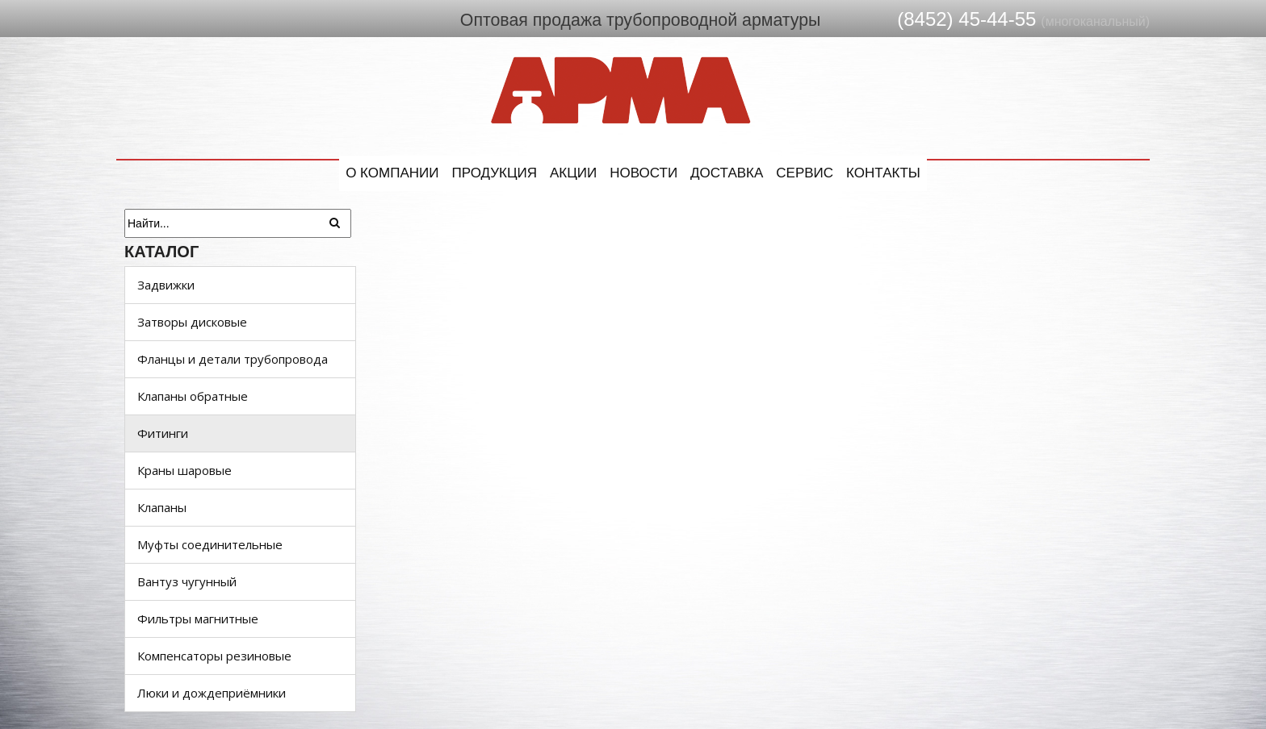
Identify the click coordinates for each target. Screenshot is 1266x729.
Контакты (883, 173)
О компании (392, 173)
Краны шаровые (184, 470)
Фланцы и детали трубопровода (232, 359)
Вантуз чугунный (187, 581)
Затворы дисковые (192, 322)
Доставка (726, 173)
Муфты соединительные (210, 544)
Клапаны (162, 507)
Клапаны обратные (192, 396)
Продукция (495, 173)
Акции (573, 173)
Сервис (804, 173)
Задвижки (166, 285)
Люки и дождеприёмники (211, 693)
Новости (643, 173)
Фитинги (162, 433)
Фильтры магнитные (197, 618)
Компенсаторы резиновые (214, 656)
